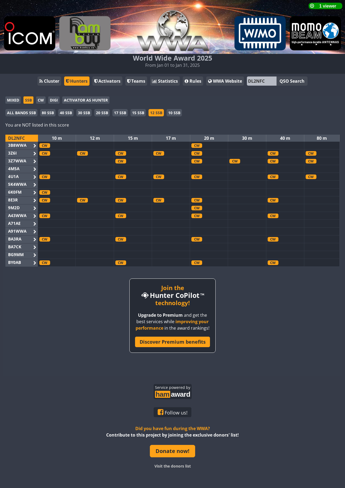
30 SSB (84, 112)
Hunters (77, 81)
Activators (107, 81)
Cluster (49, 81)
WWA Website (225, 81)
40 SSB (66, 112)
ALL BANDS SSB (21, 112)
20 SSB (102, 112)
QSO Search (292, 81)
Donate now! (172, 451)
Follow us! (173, 412)
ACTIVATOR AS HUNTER (86, 100)
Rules (193, 81)
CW (41, 100)
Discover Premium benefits (173, 342)
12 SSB (156, 112)
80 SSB (48, 112)
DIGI (54, 100)
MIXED (13, 100)
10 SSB (174, 112)
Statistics (165, 81)
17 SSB (120, 112)
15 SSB (138, 112)
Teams (136, 81)
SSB (28, 100)
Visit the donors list (172, 466)
